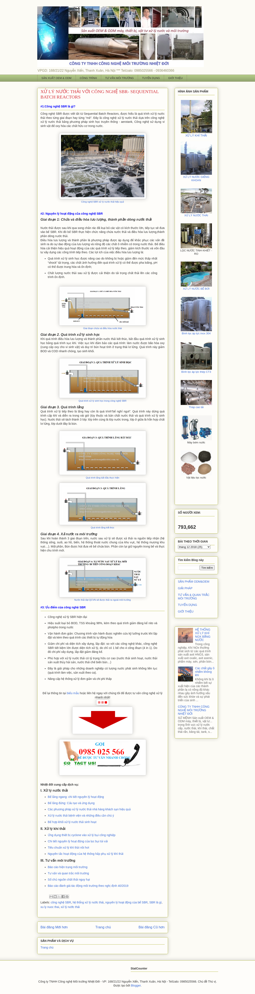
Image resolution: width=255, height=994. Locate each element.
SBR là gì (155, 902)
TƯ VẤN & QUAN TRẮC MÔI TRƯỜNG (193, 596)
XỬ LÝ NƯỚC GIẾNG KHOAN (196, 178)
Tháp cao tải (196, 407)
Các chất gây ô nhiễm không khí (204, 672)
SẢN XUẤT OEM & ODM (56, 78)
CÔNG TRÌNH (88, 78)
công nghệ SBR (61, 902)
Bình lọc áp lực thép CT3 (196, 371)
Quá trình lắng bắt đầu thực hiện (102, 477)
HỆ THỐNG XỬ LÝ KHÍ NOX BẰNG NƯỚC (202, 635)
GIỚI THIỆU (175, 78)
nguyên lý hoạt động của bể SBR (126, 902)
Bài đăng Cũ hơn (151, 927)
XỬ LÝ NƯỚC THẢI (196, 215)
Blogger (136, 985)
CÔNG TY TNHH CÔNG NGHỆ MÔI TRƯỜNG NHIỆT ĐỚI (194, 710)
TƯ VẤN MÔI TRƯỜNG (119, 78)
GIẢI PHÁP (185, 588)
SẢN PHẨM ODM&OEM (193, 581)
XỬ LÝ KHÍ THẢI (196, 135)
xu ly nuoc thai (50, 907)
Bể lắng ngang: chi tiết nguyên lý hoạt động (76, 796)
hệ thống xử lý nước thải (88, 902)
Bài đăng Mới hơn (54, 927)
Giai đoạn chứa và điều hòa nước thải (102, 328)
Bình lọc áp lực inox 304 (196, 333)
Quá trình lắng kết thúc (102, 527)
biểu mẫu (73, 693)
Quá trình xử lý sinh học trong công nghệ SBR (103, 401)
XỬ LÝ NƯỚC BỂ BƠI (196, 288)
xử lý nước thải (70, 907)
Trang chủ (103, 927)
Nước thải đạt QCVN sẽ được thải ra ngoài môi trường (102, 600)
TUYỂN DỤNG (151, 78)
